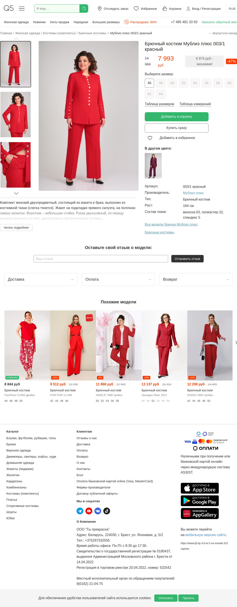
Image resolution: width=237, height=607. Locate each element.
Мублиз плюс (193, 193)
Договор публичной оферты (97, 493)
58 (218, 83)
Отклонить (166, 598)
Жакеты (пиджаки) (19, 469)
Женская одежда (16, 22)
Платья (11, 499)
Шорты (11, 512)
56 (207, 83)
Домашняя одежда (20, 462)
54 (195, 83)
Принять (188, 598)
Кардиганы (14, 481)
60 (229, 83)
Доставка (83, 444)
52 (184, 83)
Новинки (39, 22)
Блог (80, 475)
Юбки (10, 518)
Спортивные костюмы (22, 506)
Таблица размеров (159, 104)
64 (161, 94)
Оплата (82, 450)
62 (149, 94)
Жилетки (12, 475)
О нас (81, 462)
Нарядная (81, 22)
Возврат (82, 456)
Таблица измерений (195, 104)
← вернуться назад (223, 33)
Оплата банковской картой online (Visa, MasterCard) (115, 481)
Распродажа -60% (140, 21)
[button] (16, 39)
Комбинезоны (16, 487)
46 (149, 83)
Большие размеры (106, 22)
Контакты (83, 469)
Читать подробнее (16, 227)
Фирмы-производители (93, 487)
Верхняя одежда (18, 450)
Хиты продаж (59, 22)
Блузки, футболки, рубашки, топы (31, 438)
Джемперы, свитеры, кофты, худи (31, 456)
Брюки (11, 444)
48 (161, 83)
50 (172, 83)
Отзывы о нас (87, 438)
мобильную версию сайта (205, 535)
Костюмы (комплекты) (22, 493)
